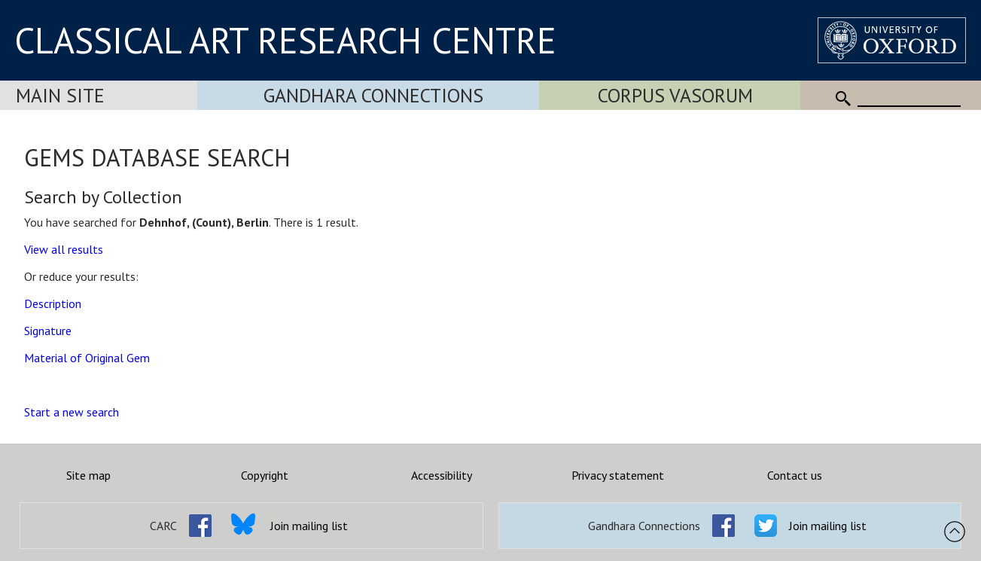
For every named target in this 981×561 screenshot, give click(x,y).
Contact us (794, 475)
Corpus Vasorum (675, 95)
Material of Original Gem (87, 357)
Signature (48, 330)
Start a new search (71, 411)
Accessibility (441, 475)
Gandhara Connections (373, 95)
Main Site (60, 95)
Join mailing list (309, 525)
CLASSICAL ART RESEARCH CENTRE (285, 40)
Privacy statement (617, 475)
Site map (88, 475)
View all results (63, 249)
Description (52, 303)
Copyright (264, 475)
